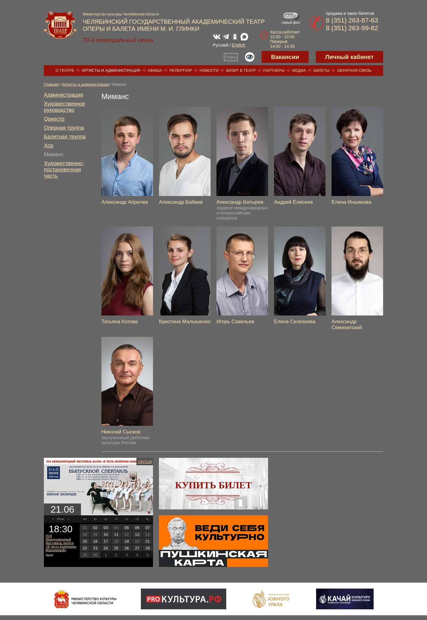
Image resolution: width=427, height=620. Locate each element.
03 (105, 527)
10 (105, 534)
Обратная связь (354, 70)
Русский (220, 45)
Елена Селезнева (294, 321)
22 (85, 548)
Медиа (299, 70)
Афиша (155, 70)
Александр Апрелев (124, 202)
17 (105, 541)
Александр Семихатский (347, 324)
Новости (209, 70)
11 (116, 534)
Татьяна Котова (119, 321)
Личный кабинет (349, 57)
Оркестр (54, 119)
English (239, 45)
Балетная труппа (65, 137)
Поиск (231, 57)
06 (137, 527)
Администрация (63, 95)
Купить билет (213, 485)
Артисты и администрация (111, 70)
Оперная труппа (64, 128)
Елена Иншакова (351, 202)
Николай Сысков (120, 432)
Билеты (321, 70)
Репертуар (181, 70)
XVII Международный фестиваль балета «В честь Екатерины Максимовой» (61, 543)
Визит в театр (241, 70)
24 (105, 548)
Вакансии (285, 57)
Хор (48, 146)
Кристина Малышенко (185, 321)
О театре (64, 70)
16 (95, 541)
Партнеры (274, 70)
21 (148, 541)
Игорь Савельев (235, 321)
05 (127, 527)
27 (137, 548)
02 (95, 527)
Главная (51, 84)
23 (95, 548)
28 (148, 548)
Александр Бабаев (181, 202)
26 (127, 548)
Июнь (60, 519)
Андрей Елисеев (293, 202)
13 (137, 534)
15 (85, 541)
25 (116, 548)
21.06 (62, 509)
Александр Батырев (239, 202)
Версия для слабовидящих (249, 57)
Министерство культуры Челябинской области (121, 14)
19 (127, 541)
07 (148, 527)
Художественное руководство (64, 107)
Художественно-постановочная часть (64, 169)
